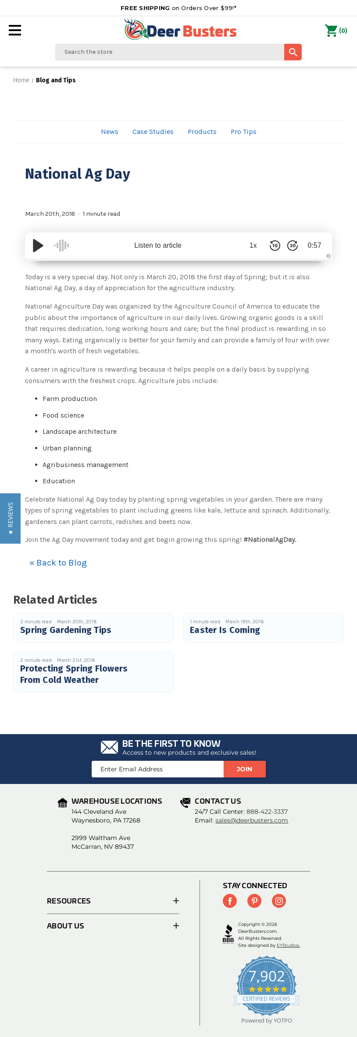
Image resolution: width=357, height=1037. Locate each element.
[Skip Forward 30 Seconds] (292, 245)
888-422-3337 (267, 812)
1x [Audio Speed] (253, 245)
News (109, 131)
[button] (10, 518)
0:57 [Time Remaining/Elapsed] (314, 245)
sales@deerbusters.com (251, 820)
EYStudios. (288, 945)
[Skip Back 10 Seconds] (275, 245)
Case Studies (153, 131)
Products (202, 131)
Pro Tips (244, 131)
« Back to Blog (58, 563)
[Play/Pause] (38, 245)
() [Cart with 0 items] (336, 31)
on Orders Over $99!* (178, 7)
